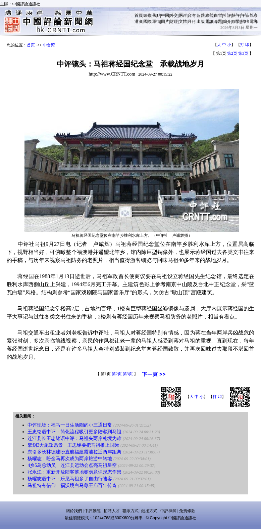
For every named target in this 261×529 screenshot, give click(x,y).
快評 (236, 15)
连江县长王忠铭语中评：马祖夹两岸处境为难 (74, 438)
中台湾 (49, 45)
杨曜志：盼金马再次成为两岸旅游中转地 (70, 458)
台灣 (192, 15)
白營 (218, 15)
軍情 (156, 21)
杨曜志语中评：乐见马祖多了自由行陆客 (70, 478)
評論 (245, 15)
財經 (174, 21)
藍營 (201, 15)
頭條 (147, 15)
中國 (165, 15)
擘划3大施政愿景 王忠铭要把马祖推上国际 (73, 445)
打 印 (244, 44)
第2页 (232, 53)
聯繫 (236, 21)
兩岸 (183, 15)
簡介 (227, 21)
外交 (174, 15)
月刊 (192, 21)
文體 (183, 21)
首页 (31, 45)
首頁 (139, 15)
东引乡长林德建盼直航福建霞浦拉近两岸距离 (74, 451)
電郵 (254, 21)
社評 (227, 15)
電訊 (209, 21)
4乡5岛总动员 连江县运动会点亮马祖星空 (72, 465)
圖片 (165, 21)
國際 (147, 21)
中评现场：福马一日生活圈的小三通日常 (70, 425)
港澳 (139, 21)
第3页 (243, 53)
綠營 (209, 15)
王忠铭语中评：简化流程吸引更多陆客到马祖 (74, 431)
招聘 (245, 21)
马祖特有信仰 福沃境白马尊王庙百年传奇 (72, 485)
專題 (218, 21)
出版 (201, 21)
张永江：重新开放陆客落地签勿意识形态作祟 (74, 472)
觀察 (254, 15)
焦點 (156, 15)
